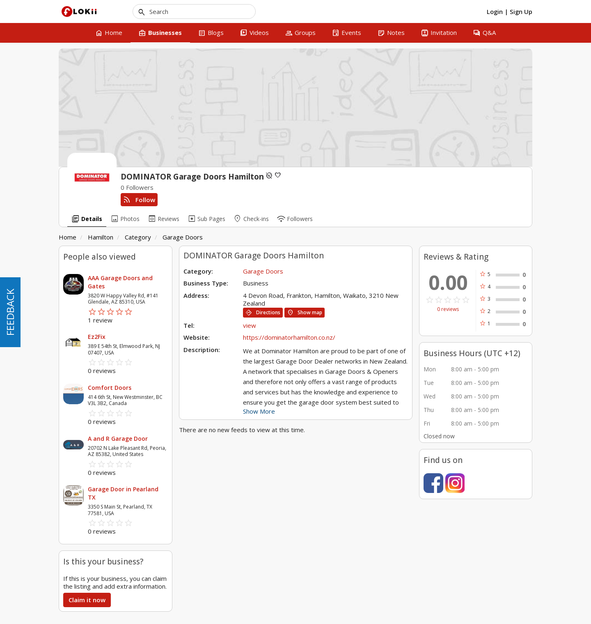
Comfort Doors (109, 387)
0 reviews (448, 309)
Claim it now (87, 600)
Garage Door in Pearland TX (123, 493)
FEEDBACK (10, 312)
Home (67, 237)
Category (138, 237)
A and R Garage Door (118, 438)
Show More (259, 411)
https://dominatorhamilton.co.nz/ (289, 337)
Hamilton (100, 237)
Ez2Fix (96, 337)
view (249, 325)
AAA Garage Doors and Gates (120, 282)
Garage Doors (183, 237)
